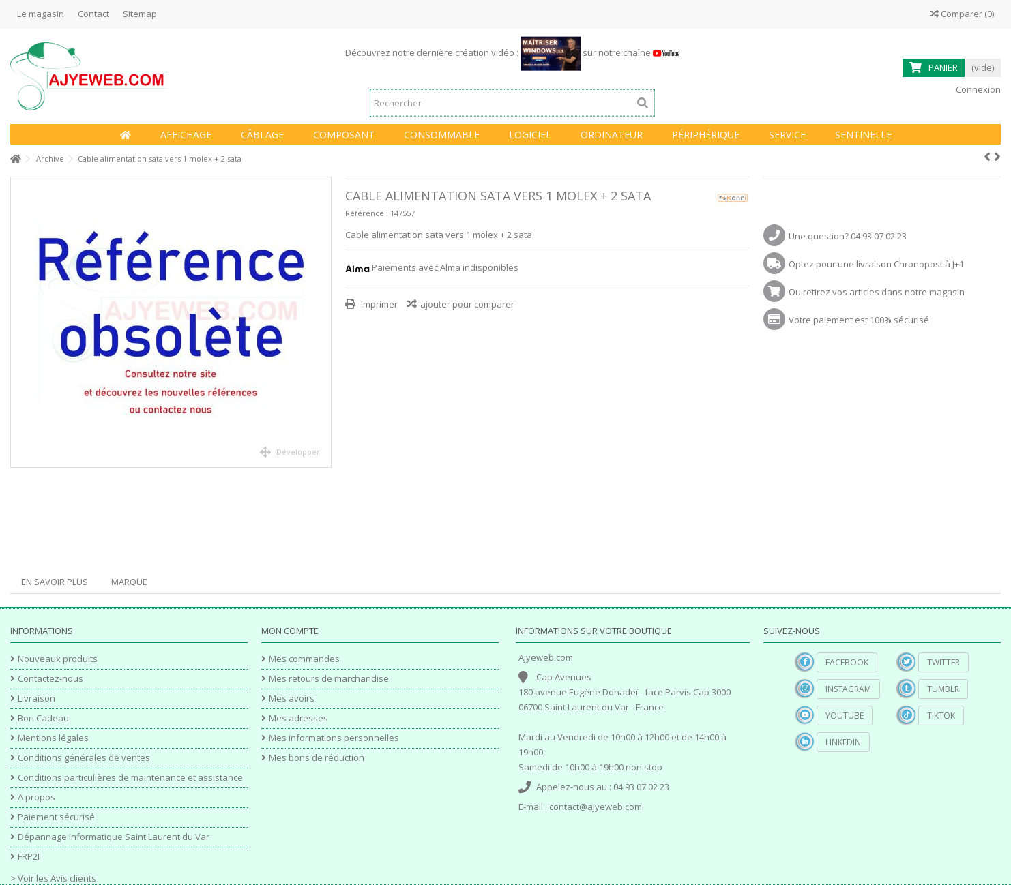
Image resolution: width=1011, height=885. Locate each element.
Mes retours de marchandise (329, 679)
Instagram (848, 689)
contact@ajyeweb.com (595, 806)
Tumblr (943, 689)
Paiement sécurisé (56, 817)
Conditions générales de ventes (84, 758)
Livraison (36, 698)
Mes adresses (298, 718)
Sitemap (140, 13)
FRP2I (29, 856)
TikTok (941, 715)
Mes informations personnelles (334, 738)
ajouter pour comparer (467, 304)
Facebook (846, 662)
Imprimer (378, 304)
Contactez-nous (50, 679)
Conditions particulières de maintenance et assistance (130, 777)
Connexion (977, 89)
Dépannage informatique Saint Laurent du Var (113, 837)
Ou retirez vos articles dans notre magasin (877, 292)
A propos (36, 797)
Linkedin (843, 742)
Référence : (366, 213)
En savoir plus (54, 581)
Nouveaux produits (58, 659)
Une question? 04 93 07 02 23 (848, 236)
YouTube (844, 715)
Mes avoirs (291, 698)
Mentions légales (53, 738)
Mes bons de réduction (316, 758)
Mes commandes (304, 659)
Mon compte (290, 631)
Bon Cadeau (43, 718)
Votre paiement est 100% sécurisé (859, 320)
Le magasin (40, 13)
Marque (129, 581)
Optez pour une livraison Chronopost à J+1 (876, 264)
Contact (93, 13)
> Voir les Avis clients (53, 878)
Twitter (943, 662)
